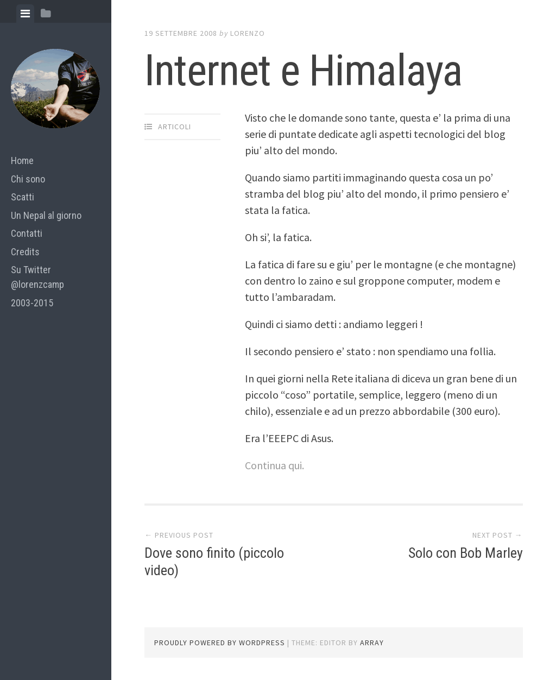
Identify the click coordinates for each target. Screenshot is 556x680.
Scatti (22, 197)
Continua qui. (274, 465)
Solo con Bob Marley (465, 553)
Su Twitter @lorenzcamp (37, 277)
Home (22, 160)
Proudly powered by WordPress (219, 642)
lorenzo (247, 33)
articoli (174, 126)
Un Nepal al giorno (46, 215)
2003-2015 (32, 302)
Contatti (26, 233)
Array (372, 642)
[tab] (25, 13)
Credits (25, 251)
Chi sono (28, 179)
